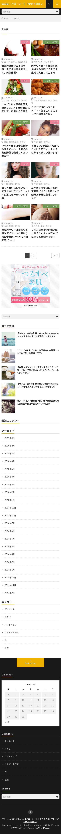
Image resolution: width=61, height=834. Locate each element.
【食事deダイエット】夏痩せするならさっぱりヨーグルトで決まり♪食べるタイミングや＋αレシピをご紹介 (38, 370)
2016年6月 (10, 531)
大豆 (6, 226)
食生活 (14, 62)
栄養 (41, 142)
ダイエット (10, 609)
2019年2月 (10, 445)
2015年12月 (10, 577)
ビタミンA (15, 100)
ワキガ (36, 62)
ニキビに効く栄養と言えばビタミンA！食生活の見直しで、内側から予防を (16, 107)
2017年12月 (10, 507)
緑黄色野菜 (13, 142)
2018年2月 (10, 492)
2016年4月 (10, 546)
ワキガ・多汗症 (51, 42)
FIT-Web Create (19, 828)
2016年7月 (10, 523)
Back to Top (30, 663)
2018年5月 (10, 469)
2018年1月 (10, 500)
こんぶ (36, 226)
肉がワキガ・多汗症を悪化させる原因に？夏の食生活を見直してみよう (44, 69)
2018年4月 (10, 476)
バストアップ (11, 624)
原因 (50, 100)
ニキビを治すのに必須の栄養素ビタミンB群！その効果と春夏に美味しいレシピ (45, 193)
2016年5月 (10, 538)
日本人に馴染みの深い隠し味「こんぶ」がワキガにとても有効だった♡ (44, 233)
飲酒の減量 (22, 62)
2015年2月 (10, 593)
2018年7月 (10, 453)
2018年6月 (10, 461)
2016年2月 (10, 562)
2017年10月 (10, 515)
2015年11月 (10, 585)
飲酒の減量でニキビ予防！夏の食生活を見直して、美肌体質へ (15, 69)
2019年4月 (10, 438)
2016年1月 (10, 569)
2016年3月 (10, 554)
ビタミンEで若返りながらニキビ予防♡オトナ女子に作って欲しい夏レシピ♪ (45, 149)
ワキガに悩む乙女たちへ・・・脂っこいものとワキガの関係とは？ (44, 110)
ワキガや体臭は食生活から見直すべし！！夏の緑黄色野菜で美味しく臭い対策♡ (15, 150)
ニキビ (25, 42)
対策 (6, 142)
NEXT (55, 255)
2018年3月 (10, 484)
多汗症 (43, 62)
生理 (7, 648)
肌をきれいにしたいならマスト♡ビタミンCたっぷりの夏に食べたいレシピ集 (15, 193)
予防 (36, 142)
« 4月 (7, 722)
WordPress (43, 828)
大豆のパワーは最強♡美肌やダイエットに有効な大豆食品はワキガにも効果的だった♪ (15, 235)
